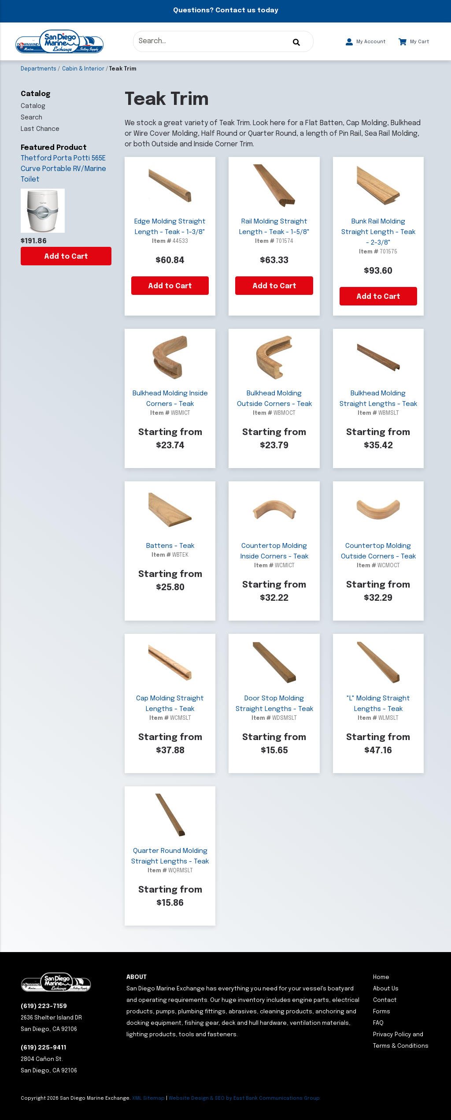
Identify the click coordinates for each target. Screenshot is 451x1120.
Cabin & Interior (83, 69)
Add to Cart (66, 256)
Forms (381, 1012)
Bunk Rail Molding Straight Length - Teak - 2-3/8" (378, 232)
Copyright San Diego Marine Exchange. (76, 1098)
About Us (386, 989)
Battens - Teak (170, 546)
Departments (38, 69)
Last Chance (40, 129)
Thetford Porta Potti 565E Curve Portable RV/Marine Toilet (63, 169)
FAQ (378, 1023)
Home (381, 977)
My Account (365, 42)
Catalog (33, 106)
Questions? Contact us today (225, 10)
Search (31, 118)
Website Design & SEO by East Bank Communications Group (244, 1098)
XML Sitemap (148, 1098)
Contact (385, 1000)
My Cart (414, 42)
